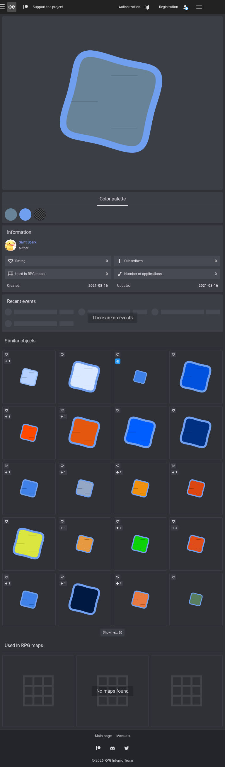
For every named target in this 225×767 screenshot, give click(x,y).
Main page (103, 736)
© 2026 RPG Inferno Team (112, 760)
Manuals (123, 736)
